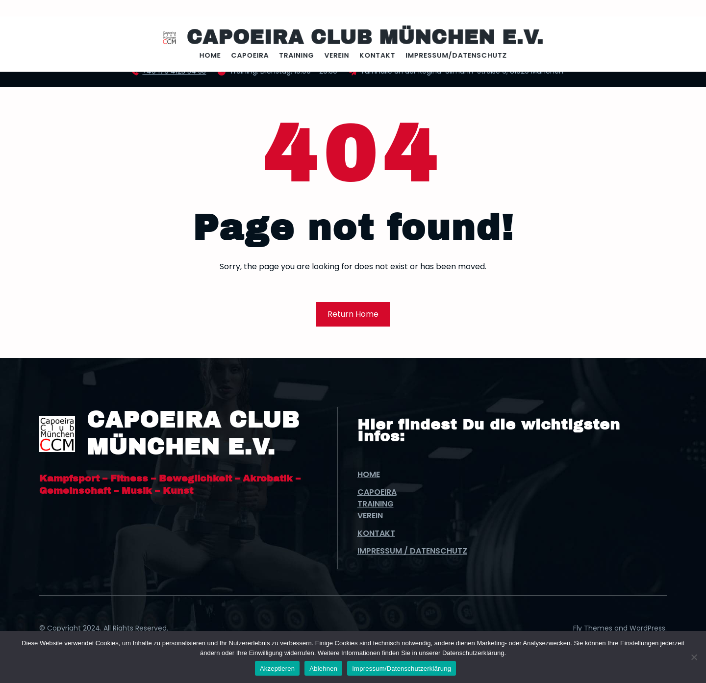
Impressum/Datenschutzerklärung (401, 668)
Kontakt (376, 533)
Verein (370, 515)
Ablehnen (323, 668)
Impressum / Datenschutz (412, 551)
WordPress (647, 628)
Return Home (353, 314)
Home (368, 474)
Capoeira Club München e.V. (363, 38)
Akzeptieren (277, 668)
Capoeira (377, 492)
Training (375, 503)
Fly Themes (592, 628)
